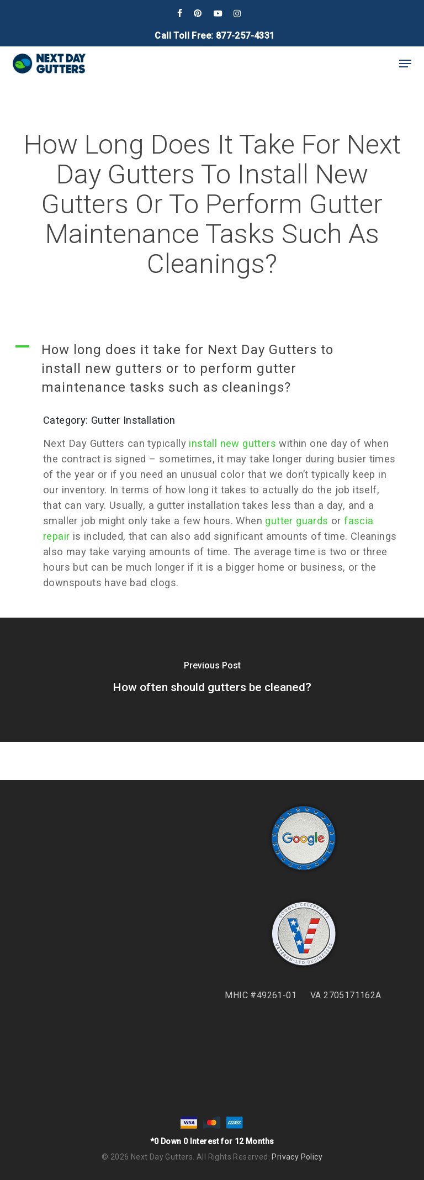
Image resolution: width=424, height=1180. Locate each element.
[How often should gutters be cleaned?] (212, 680)
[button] (405, 63)
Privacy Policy (297, 1156)
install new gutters (232, 443)
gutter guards (296, 520)
